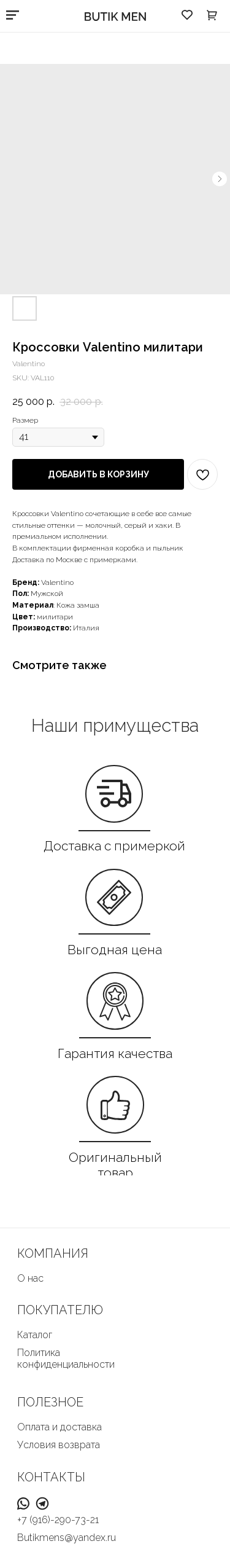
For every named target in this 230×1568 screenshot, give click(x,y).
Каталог (34, 1335)
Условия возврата (58, 1445)
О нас (30, 1278)
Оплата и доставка (59, 1427)
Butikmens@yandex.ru (66, 1537)
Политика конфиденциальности (66, 1358)
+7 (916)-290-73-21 (58, 1520)
